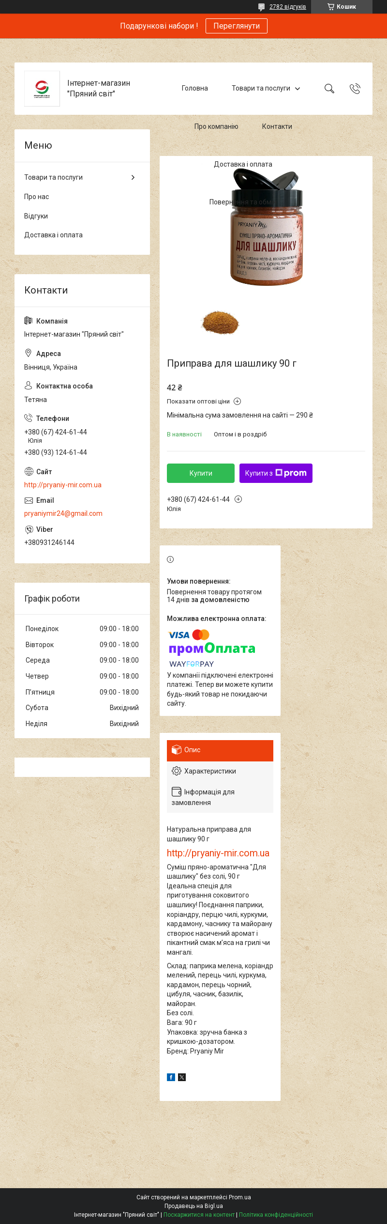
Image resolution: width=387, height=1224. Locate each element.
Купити (201, 473)
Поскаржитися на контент (199, 1214)
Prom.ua (240, 1197)
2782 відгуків (287, 6)
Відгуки (36, 216)
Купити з (276, 473)
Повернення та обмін (243, 202)
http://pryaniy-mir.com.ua (218, 853)
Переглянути (236, 26)
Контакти (277, 126)
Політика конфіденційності (276, 1214)
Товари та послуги (261, 88)
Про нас (36, 197)
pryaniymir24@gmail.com (63, 513)
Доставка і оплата (243, 164)
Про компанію (216, 126)
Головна (195, 88)
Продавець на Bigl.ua (193, 1206)
